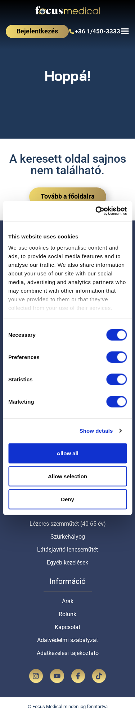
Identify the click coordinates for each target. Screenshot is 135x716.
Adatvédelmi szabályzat (67, 640)
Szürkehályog (67, 536)
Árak (67, 601)
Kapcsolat (67, 627)
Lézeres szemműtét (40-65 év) (68, 523)
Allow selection (67, 476)
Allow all (67, 453)
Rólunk (67, 614)
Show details (96, 431)
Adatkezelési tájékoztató (68, 653)
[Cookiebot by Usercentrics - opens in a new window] (96, 211)
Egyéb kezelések (67, 562)
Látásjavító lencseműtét (67, 549)
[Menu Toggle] (125, 31)
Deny (67, 499)
